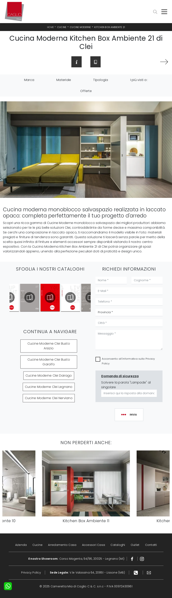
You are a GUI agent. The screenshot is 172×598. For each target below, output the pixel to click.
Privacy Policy (31, 572)
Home (50, 27)
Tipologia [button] (100, 80)
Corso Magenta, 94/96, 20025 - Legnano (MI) (76, 559)
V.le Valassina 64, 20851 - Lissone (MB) (87, 572)
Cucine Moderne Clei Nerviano (49, 398)
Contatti (151, 545)
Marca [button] (29, 80)
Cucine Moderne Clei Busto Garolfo (48, 362)
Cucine (61, 27)
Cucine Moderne (80, 27)
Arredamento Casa (62, 545)
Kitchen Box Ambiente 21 (109, 27)
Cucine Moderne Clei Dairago (49, 375)
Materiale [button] (63, 80)
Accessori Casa (93, 545)
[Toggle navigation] (164, 11)
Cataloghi (118, 545)
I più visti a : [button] (139, 80)
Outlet (135, 545)
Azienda (21, 545)
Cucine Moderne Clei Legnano (49, 387)
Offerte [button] (86, 91)
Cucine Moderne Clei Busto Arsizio (48, 346)
